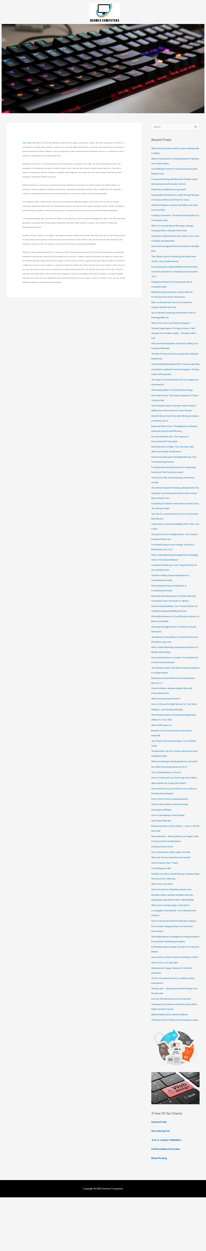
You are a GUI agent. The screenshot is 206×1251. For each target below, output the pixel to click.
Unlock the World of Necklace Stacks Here (173, 928)
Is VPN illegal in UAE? (162, 907)
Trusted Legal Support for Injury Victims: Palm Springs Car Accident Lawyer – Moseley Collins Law (175, 338)
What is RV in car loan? (163, 922)
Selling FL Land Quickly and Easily (168, 738)
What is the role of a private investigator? (173, 328)
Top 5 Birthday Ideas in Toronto (167, 806)
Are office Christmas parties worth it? (171, 801)
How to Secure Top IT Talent (166, 901)
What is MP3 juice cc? (162, 754)
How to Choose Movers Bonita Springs (171, 843)
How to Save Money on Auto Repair (170, 854)
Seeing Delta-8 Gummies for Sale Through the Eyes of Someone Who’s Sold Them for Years (174, 200)
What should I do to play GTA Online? (170, 822)
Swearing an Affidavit (162, 848)
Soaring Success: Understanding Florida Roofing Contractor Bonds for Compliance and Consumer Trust (173, 276)
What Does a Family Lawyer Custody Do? (173, 944)
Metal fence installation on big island (170, 189)
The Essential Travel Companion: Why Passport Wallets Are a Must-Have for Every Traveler (174, 420)
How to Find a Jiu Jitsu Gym (166, 1011)
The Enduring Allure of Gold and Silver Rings (174, 399)
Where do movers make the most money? (173, 896)
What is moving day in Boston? (167, 723)
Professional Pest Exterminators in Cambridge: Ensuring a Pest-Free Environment (169, 487)
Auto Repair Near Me (162, 859)
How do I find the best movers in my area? (173, 1047)
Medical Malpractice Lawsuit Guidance (171, 1063)
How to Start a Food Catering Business (172, 837)
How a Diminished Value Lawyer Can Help (173, 891)
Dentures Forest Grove (163, 885)
